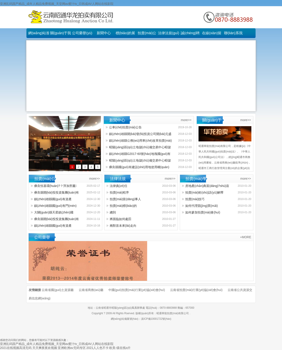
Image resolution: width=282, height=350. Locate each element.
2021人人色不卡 (97, 348)
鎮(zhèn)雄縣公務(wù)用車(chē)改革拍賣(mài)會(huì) (139, 141)
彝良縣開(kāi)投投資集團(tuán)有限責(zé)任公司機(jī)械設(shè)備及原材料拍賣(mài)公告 (55, 219)
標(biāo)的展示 (125, 34)
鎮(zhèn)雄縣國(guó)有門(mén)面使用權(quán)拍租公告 (54, 206)
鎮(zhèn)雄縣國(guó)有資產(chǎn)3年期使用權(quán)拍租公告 (54, 199)
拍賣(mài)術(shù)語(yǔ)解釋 (204, 192)
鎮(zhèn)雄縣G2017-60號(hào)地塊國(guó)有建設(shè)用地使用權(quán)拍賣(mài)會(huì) (138, 154)
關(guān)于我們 (60, 34)
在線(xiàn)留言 (211, 34)
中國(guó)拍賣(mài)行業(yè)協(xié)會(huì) (136, 290)
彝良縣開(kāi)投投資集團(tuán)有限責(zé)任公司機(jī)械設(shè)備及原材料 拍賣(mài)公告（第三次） (55, 193)
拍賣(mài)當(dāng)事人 (125, 199)
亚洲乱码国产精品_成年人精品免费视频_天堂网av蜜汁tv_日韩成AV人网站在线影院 (56, 4)
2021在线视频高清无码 (16, 348)
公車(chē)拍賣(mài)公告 (125, 127)
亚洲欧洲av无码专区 (72, 348)
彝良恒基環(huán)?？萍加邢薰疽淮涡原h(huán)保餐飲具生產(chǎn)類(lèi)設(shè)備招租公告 (54, 186)
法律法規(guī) (168, 33)
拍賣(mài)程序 (119, 192)
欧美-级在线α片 (120, 348)
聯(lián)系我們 (233, 34)
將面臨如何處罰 (120, 219)
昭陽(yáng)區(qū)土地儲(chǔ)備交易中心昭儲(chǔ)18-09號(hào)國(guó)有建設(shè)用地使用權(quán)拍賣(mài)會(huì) (138, 161)
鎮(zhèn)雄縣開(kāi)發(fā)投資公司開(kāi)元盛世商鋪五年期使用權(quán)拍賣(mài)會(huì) (138, 134)
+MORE (245, 237)
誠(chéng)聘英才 (190, 34)
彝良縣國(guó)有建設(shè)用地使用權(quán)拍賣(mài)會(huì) (137, 167)
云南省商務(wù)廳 (91, 290)
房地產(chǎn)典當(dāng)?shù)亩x (205, 186)
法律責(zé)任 (118, 186)
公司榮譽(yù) (82, 33)
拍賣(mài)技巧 (195, 199)
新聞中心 (104, 33)
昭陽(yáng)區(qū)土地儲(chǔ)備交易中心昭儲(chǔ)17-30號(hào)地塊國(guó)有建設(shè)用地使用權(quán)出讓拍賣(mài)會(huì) (138, 147)
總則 (113, 212)
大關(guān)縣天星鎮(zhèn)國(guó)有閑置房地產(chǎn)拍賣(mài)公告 (54, 213)
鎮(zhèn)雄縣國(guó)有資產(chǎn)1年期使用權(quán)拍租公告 (54, 226)
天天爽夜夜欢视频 (44, 348)
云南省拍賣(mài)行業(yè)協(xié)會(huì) (196, 290)
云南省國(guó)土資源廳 (58, 290)
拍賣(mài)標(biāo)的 (123, 205)
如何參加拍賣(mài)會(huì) (202, 212)
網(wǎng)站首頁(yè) (39, 34)
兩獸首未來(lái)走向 (123, 225)
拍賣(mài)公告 (147, 34)
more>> (186, 120)
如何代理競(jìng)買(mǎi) (201, 205)
